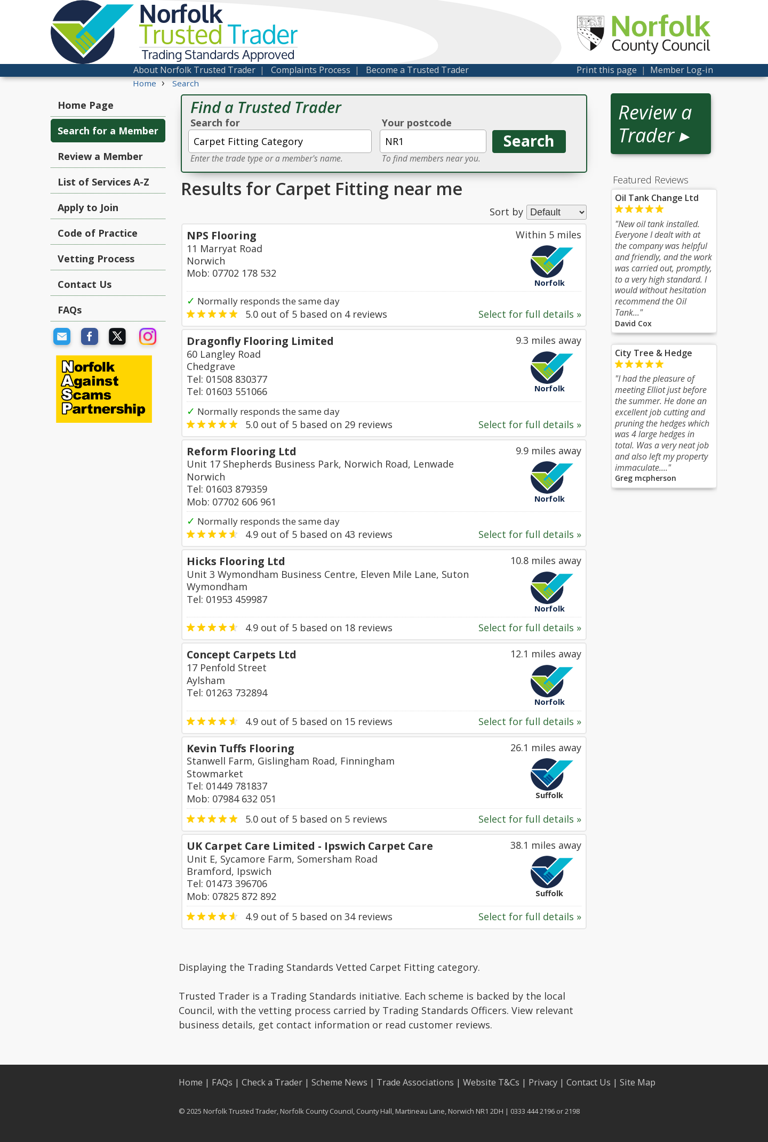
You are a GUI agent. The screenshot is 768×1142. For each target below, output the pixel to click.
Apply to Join (88, 207)
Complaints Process (310, 70)
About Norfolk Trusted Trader (194, 70)
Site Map (637, 1082)
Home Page (86, 105)
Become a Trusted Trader (417, 70)
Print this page (607, 70)
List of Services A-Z (103, 181)
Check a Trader (272, 1082)
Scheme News (339, 1082)
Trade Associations (415, 1082)
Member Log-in (681, 70)
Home (191, 1082)
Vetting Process (96, 258)
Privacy (543, 1082)
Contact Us (84, 284)
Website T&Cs (491, 1082)
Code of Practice (98, 233)
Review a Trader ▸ (655, 123)
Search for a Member (108, 130)
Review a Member (100, 156)
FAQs (70, 309)
